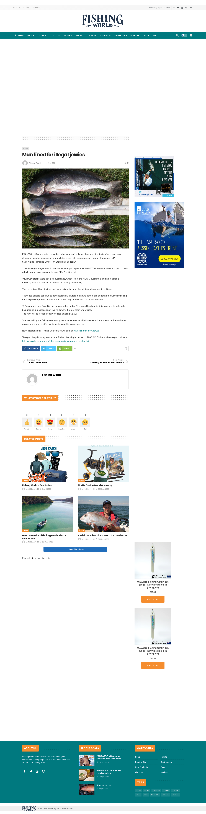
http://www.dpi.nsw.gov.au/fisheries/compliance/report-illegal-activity (56, 361)
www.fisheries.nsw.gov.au (86, 350)
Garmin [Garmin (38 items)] (175, 790)
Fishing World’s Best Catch (37, 504)
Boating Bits (140, 762)
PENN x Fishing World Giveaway (95, 504)
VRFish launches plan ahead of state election (103, 555)
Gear (81, 500)
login (31, 578)
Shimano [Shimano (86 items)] (175, 795)
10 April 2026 (102, 762)
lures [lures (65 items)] (146, 795)
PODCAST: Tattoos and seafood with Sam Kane (108, 757)
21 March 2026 (102, 559)
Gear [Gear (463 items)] (138, 795)
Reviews (164, 772)
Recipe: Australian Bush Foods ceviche (108, 772)
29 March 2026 (102, 509)
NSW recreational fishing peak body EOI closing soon (44, 556)
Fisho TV (139, 772)
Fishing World (35, 183)
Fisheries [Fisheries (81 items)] (156, 790)
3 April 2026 (45, 509)
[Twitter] (178, 7)
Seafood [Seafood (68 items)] (165, 795)
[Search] (177, 35)
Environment (166, 762)
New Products (141, 767)
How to (164, 757)
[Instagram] (186, 7)
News (25, 168)
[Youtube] (182, 7)
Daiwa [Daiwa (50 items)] (147, 790)
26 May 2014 (50, 183)
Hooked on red (103, 785)
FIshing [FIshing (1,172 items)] (166, 790)
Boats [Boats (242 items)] (139, 790)
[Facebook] (174, 7)
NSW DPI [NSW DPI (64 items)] (154, 795)
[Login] (191, 35)
